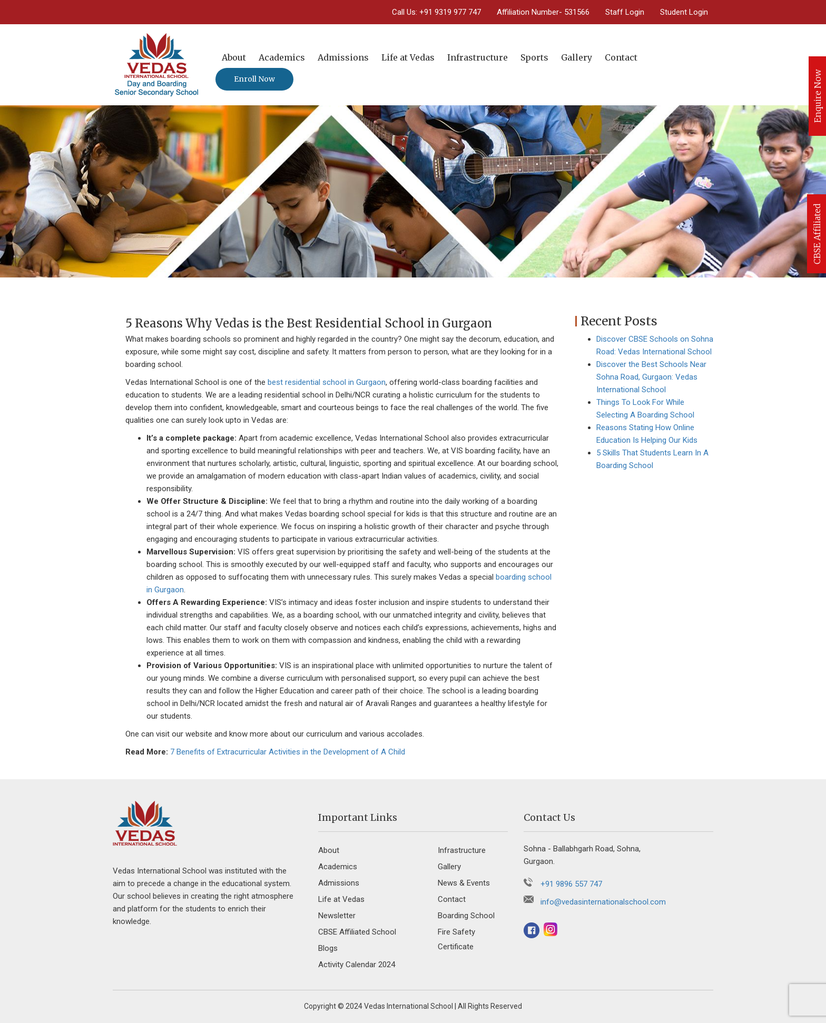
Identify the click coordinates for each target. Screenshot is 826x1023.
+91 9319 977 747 (450, 12)
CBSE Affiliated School (357, 932)
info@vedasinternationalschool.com (603, 902)
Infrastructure (477, 57)
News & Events (464, 883)
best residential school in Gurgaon (327, 382)
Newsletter (337, 915)
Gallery (576, 57)
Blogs (328, 948)
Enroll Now (254, 79)
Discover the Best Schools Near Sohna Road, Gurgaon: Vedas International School (651, 377)
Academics (282, 57)
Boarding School (466, 915)
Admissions (343, 57)
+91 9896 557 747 (571, 884)
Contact (621, 57)
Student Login (684, 12)
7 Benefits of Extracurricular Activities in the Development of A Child (287, 752)
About (234, 57)
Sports (534, 57)
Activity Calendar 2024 (356, 964)
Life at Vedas (408, 57)
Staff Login (624, 12)
